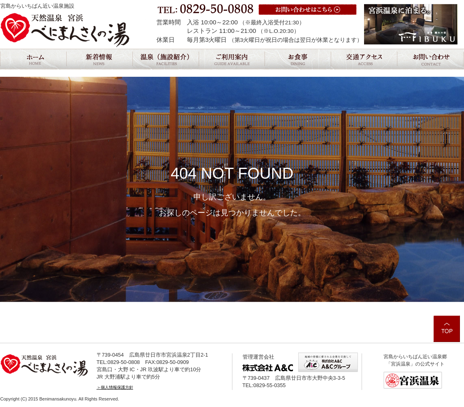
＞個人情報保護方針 (115, 387)
